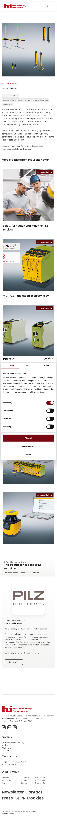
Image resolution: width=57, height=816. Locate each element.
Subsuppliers (7, 104)
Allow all (28, 438)
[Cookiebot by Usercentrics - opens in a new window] (42, 358)
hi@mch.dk (12, 764)
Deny (28, 455)
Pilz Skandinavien (10, 88)
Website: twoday (8, 814)
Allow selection (28, 446)
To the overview (10, 83)
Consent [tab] (10, 365)
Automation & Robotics (10, 96)
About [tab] (46, 365)
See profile (14, 662)
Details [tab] (29, 365)
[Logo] (15, 6)
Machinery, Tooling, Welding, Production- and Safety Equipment (25, 100)
